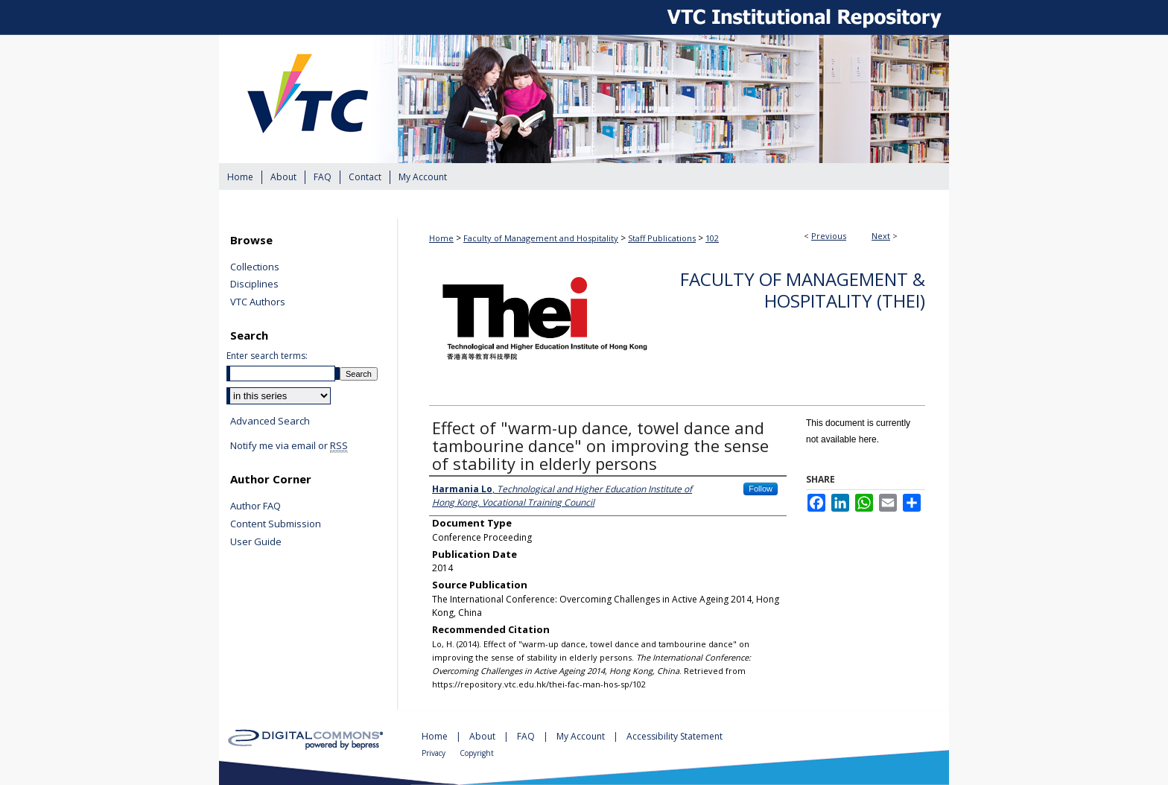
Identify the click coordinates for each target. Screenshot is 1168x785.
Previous (828, 235)
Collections (254, 267)
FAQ (527, 736)
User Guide (256, 542)
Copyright (477, 753)
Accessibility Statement (674, 736)
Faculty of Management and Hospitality (540, 238)
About (483, 736)
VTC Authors (257, 302)
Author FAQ (255, 506)
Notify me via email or (289, 446)
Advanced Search (270, 421)
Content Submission (275, 524)
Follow (760, 488)
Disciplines (254, 284)
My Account (581, 736)
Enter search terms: (267, 355)
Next (881, 235)
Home (441, 238)
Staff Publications (662, 238)
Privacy (435, 753)
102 (712, 238)
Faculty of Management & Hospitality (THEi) (802, 290)
